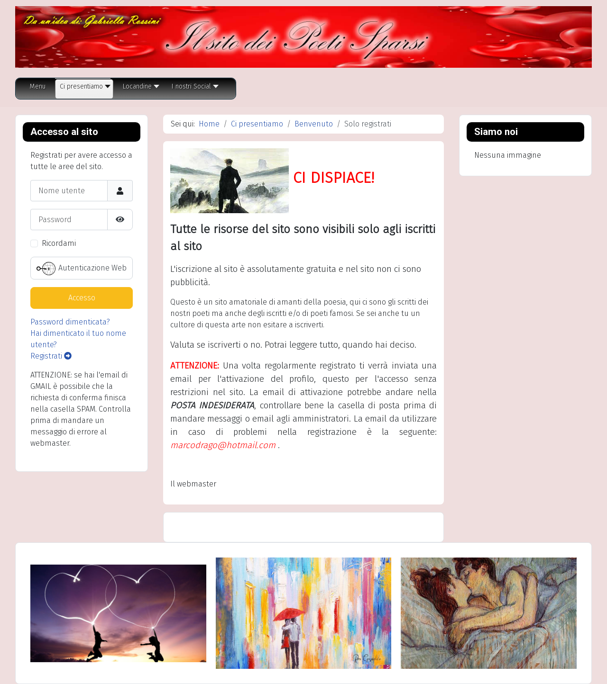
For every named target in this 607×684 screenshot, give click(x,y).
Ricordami (59, 243)
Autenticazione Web (82, 268)
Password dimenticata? (70, 321)
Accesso (81, 297)
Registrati (51, 355)
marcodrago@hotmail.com (223, 445)
